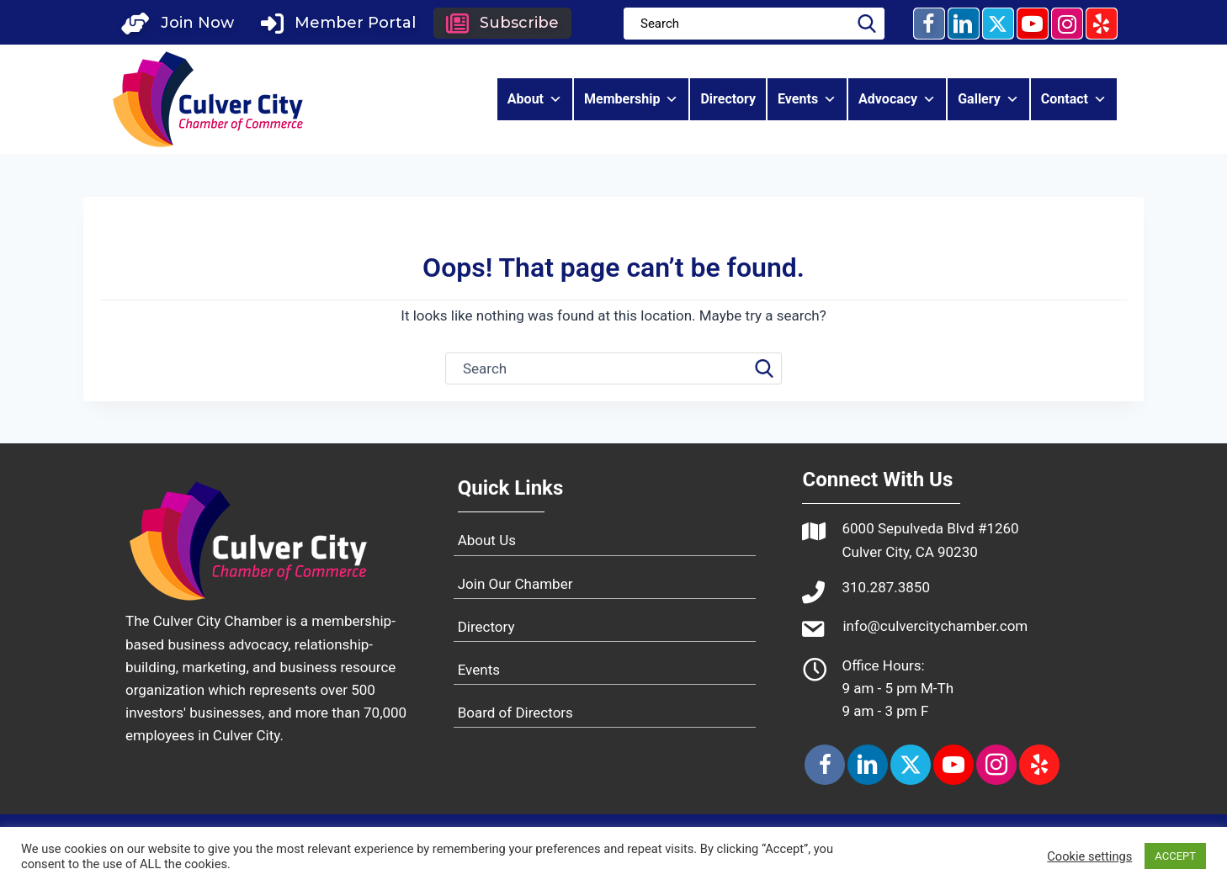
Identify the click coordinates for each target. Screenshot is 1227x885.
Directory (728, 99)
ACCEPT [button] (1175, 856)
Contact (1074, 99)
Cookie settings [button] (1089, 856)
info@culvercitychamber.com (935, 625)
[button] (178, 23)
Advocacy (897, 99)
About (534, 99)
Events (807, 99)
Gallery (988, 99)
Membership (631, 99)
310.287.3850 (886, 587)
